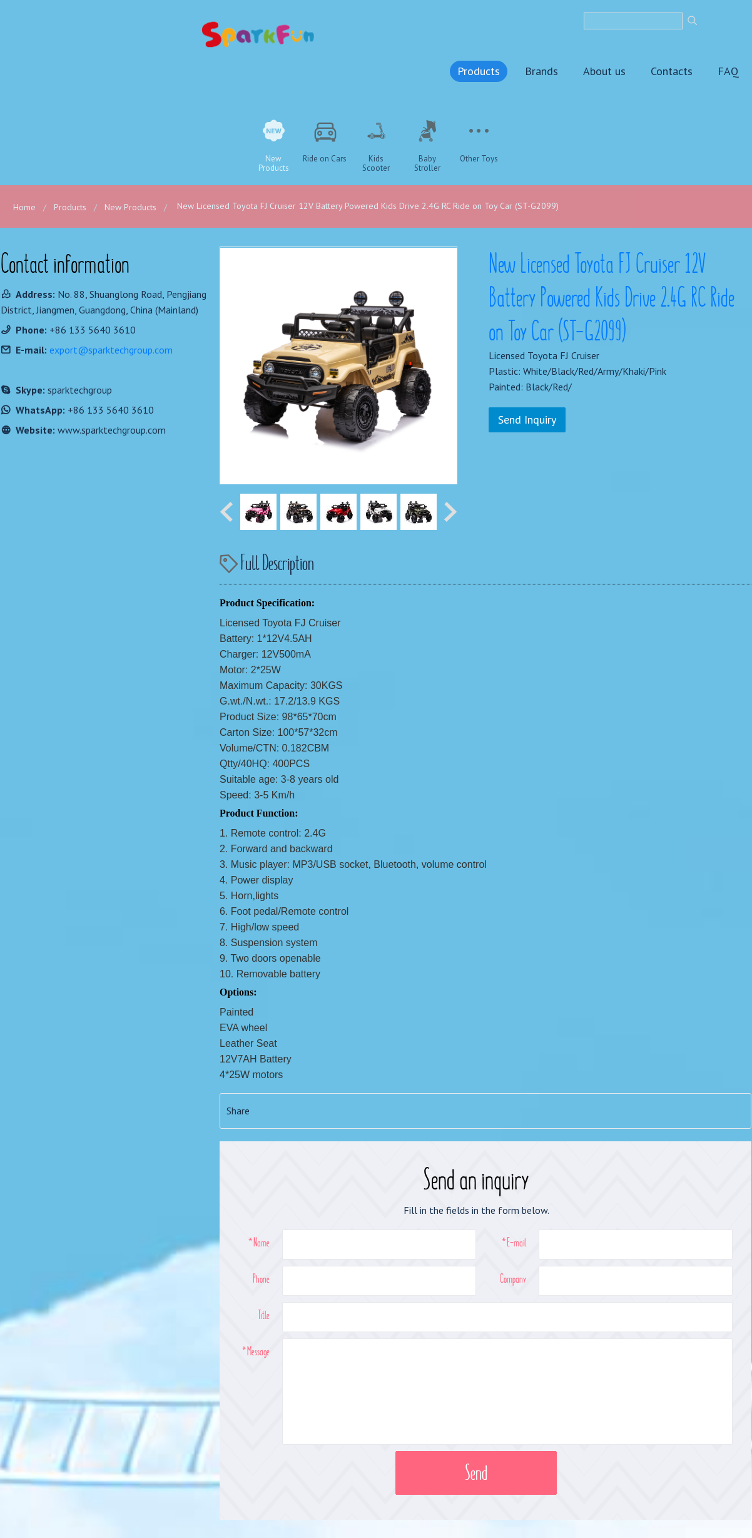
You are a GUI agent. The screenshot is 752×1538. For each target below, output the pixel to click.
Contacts (672, 70)
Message (258, 1350)
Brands (541, 70)
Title (264, 1314)
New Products (130, 206)
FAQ (728, 70)
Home (24, 206)
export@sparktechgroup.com (111, 349)
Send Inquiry (527, 419)
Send (476, 1472)
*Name (259, 1241)
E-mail (516, 1241)
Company (513, 1277)
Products (478, 70)
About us (604, 70)
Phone (261, 1277)
